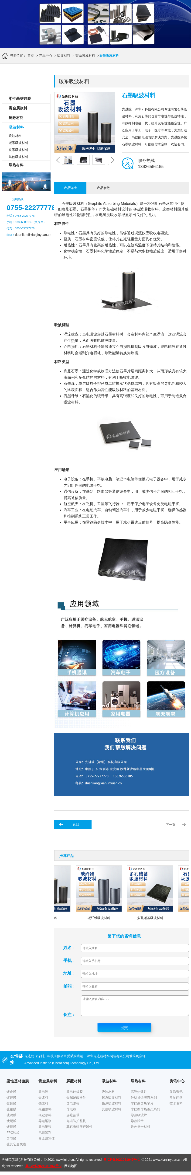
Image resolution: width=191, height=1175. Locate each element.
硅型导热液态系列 (144, 1101)
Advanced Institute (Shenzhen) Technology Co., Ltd (61, 1066)
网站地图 (70, 1169)
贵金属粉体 (46, 1142)
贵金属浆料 (18, 108)
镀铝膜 (11, 1130)
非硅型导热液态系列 (145, 1113)
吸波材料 (63, 55)
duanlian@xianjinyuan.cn (33, 235)
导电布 (71, 1113)
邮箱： (69, 986)
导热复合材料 (140, 1130)
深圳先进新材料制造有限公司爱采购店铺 (116, 1059)
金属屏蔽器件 (76, 1101)
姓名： (69, 947)
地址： (69, 973)
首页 (30, 55)
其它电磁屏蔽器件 (79, 1130)
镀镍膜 (11, 1118)
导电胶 (43, 1095)
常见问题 (176, 1101)
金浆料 (43, 1101)
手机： (69, 960)
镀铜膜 (11, 1107)
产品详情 (70, 188)
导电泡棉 (72, 1107)
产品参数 (103, 188)
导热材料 (16, 165)
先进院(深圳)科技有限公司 (21, 1163)
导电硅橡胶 (74, 1095)
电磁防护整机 (76, 1124)
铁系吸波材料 (18, 150)
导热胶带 (137, 1124)
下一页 (170, 824)
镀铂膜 (11, 1113)
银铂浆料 (44, 1113)
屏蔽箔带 (72, 1118)
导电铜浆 (44, 1124)
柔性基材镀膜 (20, 99)
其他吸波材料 (18, 157)
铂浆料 (43, 1107)
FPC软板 (13, 1136)
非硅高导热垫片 (142, 1107)
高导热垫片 (139, 1095)
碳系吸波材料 (85, 55)
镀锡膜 (11, 1124)
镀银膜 (11, 1101)
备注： (69, 1018)
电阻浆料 (44, 1136)
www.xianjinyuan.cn (167, 1163)
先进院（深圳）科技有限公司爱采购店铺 (53, 1059)
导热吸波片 (139, 1118)
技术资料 (176, 1107)
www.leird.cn (65, 1163)
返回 (76, 824)
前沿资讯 (176, 1095)
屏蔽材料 (16, 118)
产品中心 (45, 55)
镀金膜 (11, 1095)
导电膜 (11, 1142)
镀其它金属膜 (16, 1148)
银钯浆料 (44, 1118)
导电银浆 (44, 1130)
